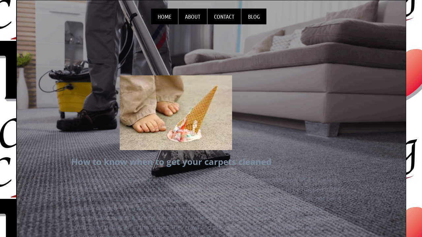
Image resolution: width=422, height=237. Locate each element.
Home (164, 16)
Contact (224, 16)
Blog (254, 16)
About (192, 16)
